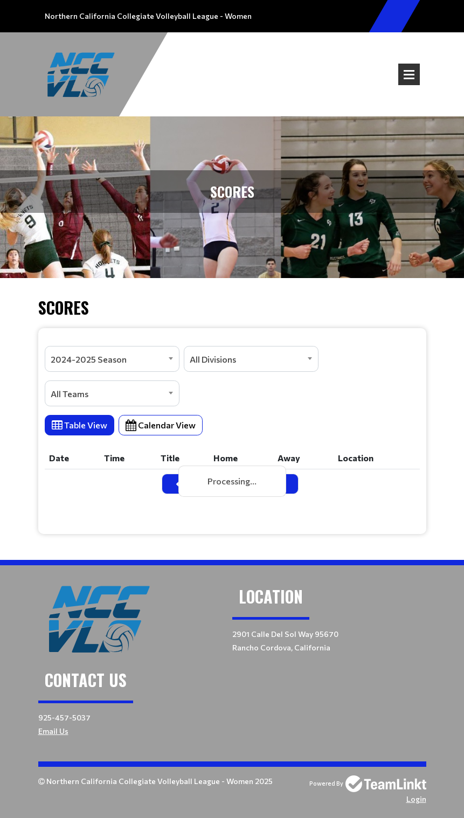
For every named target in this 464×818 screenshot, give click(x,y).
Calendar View (161, 425)
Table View (79, 425)
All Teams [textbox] (69, 394)
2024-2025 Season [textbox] (89, 359)
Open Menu (409, 74)
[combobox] (112, 359)
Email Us (53, 731)
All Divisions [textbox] (213, 359)
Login (416, 798)
